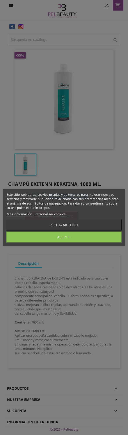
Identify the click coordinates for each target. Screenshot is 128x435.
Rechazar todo (64, 225)
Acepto (64, 237)
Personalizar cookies (50, 214)
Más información (19, 214)
